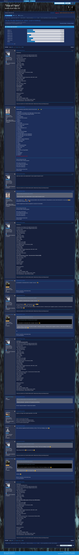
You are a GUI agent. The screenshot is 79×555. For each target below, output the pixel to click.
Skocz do (58, 545)
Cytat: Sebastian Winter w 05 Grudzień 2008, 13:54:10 (27, 399)
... (14, 47)
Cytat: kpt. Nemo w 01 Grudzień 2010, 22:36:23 (26, 443)
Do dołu (6, 47)
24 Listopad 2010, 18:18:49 (20, 411)
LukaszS (8, 411)
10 (19, 47)
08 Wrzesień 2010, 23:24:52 (20, 173)
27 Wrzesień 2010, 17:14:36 (20, 338)
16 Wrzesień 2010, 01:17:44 (20, 295)
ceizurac (8, 107)
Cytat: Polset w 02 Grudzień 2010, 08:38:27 (25, 461)
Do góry (6, 540)
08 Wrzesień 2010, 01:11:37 (20, 50)
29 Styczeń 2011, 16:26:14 (20, 481)
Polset (7, 50)
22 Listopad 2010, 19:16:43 (20, 396)
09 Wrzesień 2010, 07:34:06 (20, 191)
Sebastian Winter (10, 280)
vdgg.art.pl (57, 12)
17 (21, 47)
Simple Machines (12, 552)
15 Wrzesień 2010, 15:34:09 (20, 222)
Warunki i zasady (68, 552)
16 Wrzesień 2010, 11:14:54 (20, 314)
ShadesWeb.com (12, 553)
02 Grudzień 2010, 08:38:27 (20, 441)
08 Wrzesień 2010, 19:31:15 (20, 107)
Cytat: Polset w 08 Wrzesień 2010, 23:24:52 (25, 193)
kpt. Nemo (8, 426)
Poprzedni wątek (63, 23)
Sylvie (38, 543)
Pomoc (65, 552)
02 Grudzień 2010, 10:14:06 (20, 458)
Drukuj (72, 47)
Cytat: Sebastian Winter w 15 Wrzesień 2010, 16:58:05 (28, 320)
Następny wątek (70, 23)
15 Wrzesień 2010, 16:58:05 (20, 280)
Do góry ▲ (73, 552)
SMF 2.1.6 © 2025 (6, 552)
